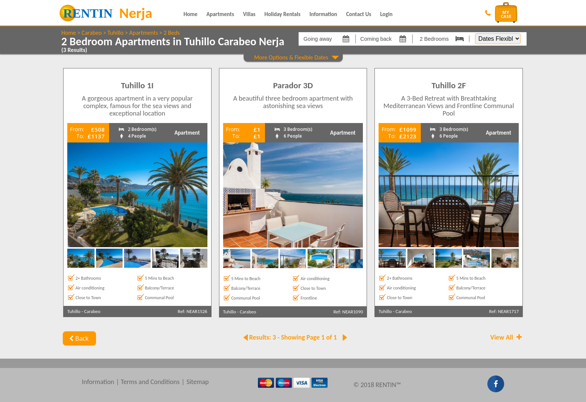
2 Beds (172, 32)
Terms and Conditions (150, 382)
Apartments (220, 14)
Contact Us (358, 14)
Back (78, 338)
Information (323, 14)
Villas (249, 14)
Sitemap (197, 382)
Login (386, 14)
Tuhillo (115, 32)
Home (190, 14)
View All (506, 337)
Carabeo (91, 32)
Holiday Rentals (282, 14)
